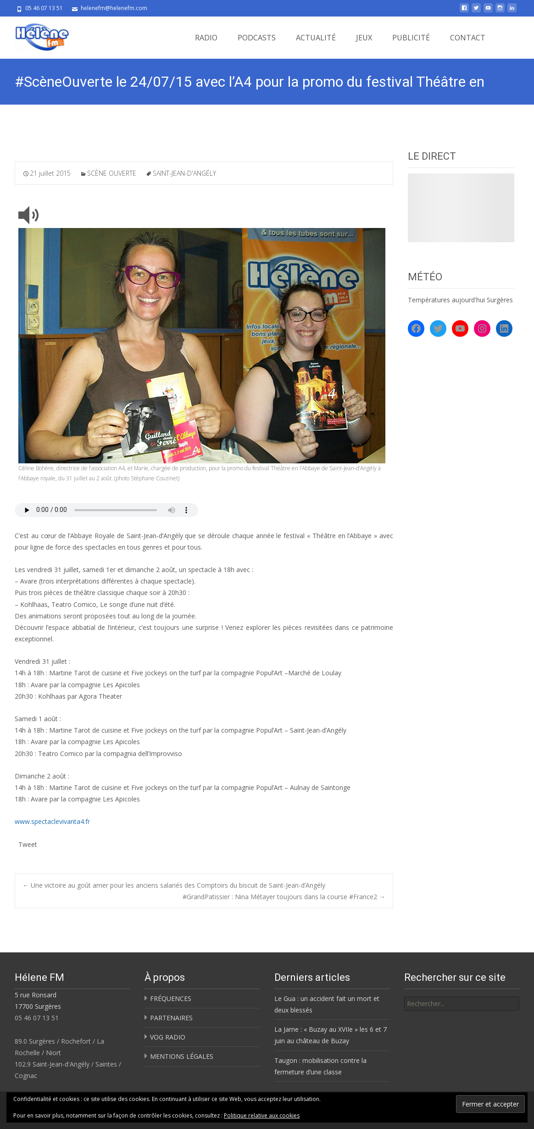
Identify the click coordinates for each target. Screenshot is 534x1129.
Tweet (27, 843)
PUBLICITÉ (411, 38)
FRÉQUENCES (170, 998)
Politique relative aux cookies (262, 1115)
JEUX (364, 38)
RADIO (206, 38)
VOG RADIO (167, 1037)
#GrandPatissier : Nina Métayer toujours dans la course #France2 (284, 896)
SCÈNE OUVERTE (111, 173)
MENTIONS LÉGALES (181, 1056)
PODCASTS (257, 38)
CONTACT (467, 38)
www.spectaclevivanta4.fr (52, 821)
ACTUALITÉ (316, 38)
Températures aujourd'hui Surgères (460, 299)
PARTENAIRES (171, 1017)
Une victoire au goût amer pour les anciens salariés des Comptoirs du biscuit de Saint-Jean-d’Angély (173, 885)
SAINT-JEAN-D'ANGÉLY (184, 173)
